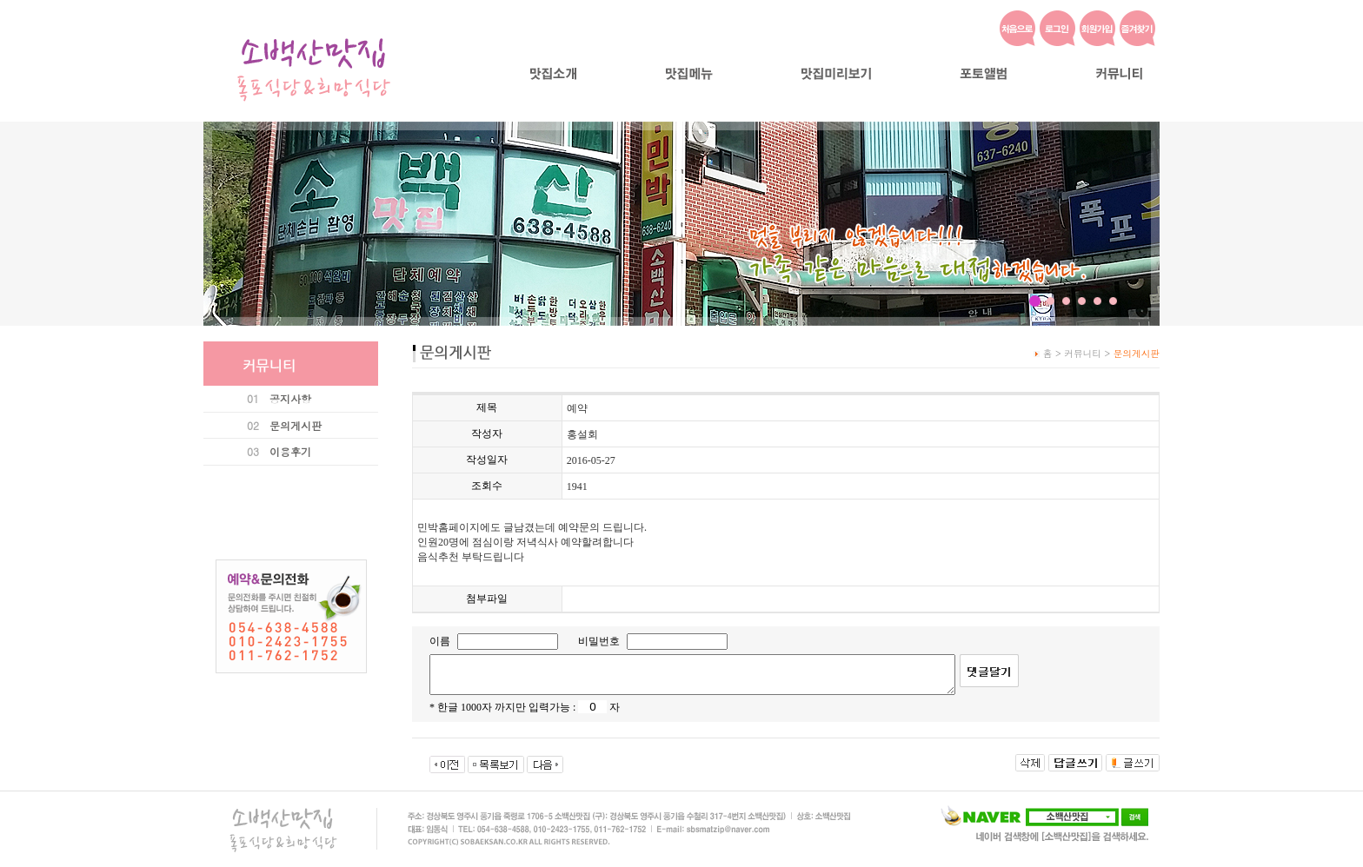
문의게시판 (295, 425)
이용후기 (290, 451)
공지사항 (290, 398)
